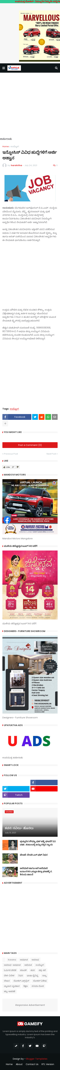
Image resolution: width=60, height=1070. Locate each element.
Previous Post (11, 454)
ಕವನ (33, 970)
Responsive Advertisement (30, 1005)
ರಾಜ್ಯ (44, 975)
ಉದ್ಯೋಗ (15, 146)
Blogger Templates (36, 1058)
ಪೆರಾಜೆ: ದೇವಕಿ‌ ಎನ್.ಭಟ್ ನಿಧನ (34, 854)
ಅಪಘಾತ (24, 959)
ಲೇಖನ (7, 980)
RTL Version (48, 1064)
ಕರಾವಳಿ (23, 970)
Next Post (51, 454)
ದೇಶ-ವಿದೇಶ (9, 975)
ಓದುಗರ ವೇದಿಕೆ (10, 970)
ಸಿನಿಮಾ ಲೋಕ (38, 986)
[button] (3, 68)
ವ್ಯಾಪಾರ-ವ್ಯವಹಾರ (12, 986)
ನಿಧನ (20, 975)
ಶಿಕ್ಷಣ (26, 986)
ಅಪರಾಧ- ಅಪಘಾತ (12, 964)
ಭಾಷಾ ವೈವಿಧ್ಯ (32, 975)
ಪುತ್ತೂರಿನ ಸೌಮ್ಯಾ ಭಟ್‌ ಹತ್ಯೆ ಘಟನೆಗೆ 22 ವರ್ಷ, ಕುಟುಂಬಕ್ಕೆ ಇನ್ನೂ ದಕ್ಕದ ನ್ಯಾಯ (38, 843)
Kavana (12, 959)
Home (5, 146)
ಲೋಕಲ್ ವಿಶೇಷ (39, 980)
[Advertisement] (30, 107)
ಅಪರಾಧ (35, 959)
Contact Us (32, 1064)
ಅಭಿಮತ (28, 964)
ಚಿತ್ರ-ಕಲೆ (42, 970)
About (19, 1064)
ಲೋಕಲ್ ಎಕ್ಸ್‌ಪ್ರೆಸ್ (21, 980)
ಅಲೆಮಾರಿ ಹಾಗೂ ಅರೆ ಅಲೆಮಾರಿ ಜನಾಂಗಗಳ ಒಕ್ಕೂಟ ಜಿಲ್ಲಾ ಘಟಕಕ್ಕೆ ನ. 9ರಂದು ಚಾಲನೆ (36, 871)
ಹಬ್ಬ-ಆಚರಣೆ (9, 991)
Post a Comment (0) (30, 445)
